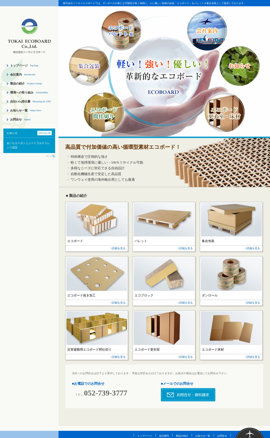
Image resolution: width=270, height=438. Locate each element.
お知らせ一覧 (19, 110)
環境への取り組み (22, 92)
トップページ (19, 65)
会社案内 (16, 74)
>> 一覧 (50, 156)
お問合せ (16, 119)
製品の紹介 (17, 83)
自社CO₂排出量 (20, 101)
